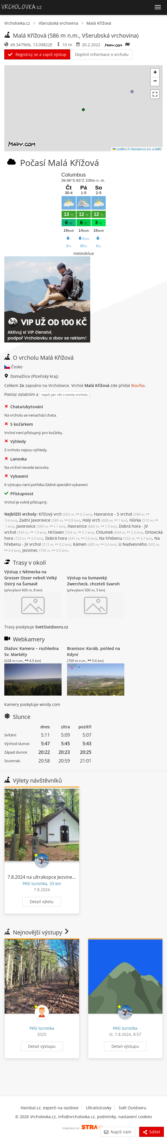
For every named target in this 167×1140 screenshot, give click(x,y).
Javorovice (40, 526)
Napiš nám (117, 1132)
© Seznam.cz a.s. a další (144, 149)
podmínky (106, 1116)
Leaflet (119, 149)
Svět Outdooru (132, 1107)
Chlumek (119, 532)
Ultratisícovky (98, 1107)
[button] (83, 109)
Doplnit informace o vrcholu (102, 54)
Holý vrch (104, 520)
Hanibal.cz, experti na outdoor (50, 1107)
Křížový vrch (65, 514)
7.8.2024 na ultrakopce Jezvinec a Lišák (48, 877)
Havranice (92, 526)
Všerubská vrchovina (58, 23)
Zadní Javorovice (49, 520)
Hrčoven (71, 532)
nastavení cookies (135, 1116)
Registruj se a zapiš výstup (37, 54)
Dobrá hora (71, 538)
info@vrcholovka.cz (76, 1116)
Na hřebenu (125, 538)
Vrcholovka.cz (17, 23)
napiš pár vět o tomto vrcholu (64, 394)
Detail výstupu (42, 1046)
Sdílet (151, 1132)
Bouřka (138, 385)
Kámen (94, 544)
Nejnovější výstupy (37, 932)
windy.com (50, 704)
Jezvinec (45, 550)
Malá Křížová (99, 23)
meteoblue (83, 253)
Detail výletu (42, 901)
